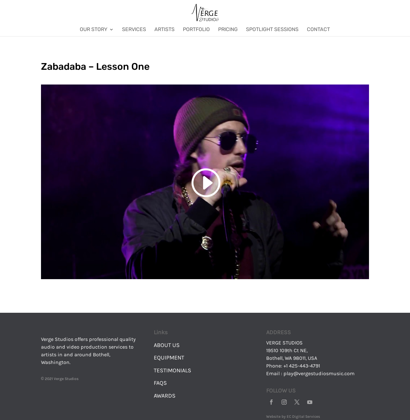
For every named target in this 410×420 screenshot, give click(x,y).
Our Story (93, 29)
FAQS (160, 382)
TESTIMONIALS (172, 370)
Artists (164, 29)
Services (134, 29)
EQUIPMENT (169, 357)
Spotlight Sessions (272, 29)
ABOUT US (167, 345)
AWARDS (165, 395)
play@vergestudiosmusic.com (319, 373)
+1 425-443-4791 (301, 366)
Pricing (228, 29)
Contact (318, 29)
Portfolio (196, 29)
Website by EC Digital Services (293, 416)
